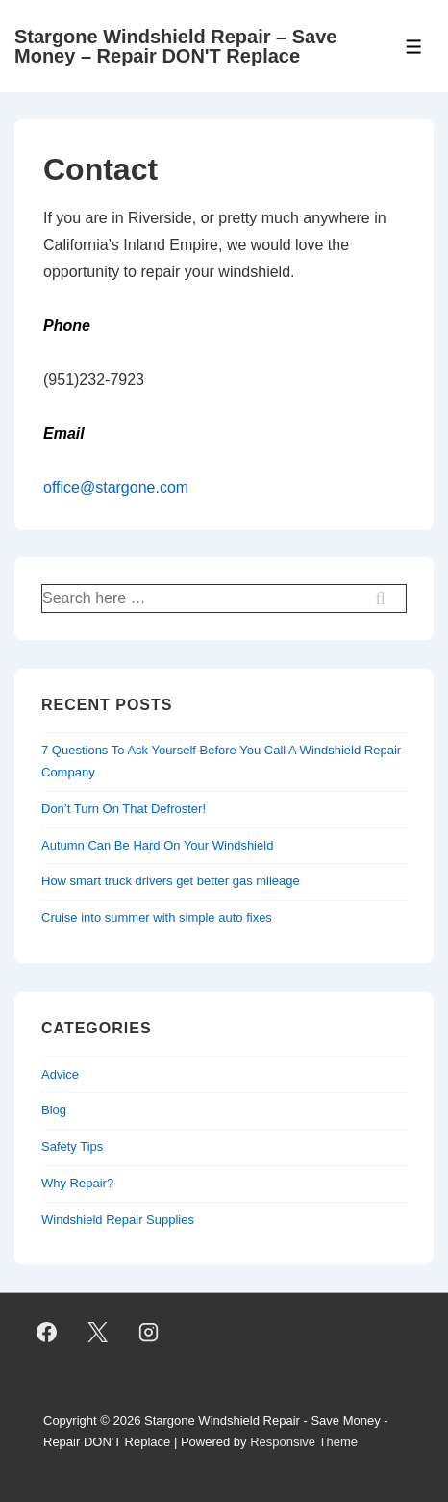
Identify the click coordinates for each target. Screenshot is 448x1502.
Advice (60, 1074)
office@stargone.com (115, 487)
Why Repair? (77, 1183)
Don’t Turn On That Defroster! (123, 809)
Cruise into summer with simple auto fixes (156, 917)
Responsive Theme (304, 1442)
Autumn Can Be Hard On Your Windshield (157, 845)
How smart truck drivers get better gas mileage (170, 881)
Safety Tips (72, 1146)
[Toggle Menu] (413, 46)
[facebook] (47, 1332)
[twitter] (98, 1332)
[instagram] (149, 1332)
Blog (53, 1110)
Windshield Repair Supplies (117, 1219)
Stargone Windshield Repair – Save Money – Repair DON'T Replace (175, 46)
